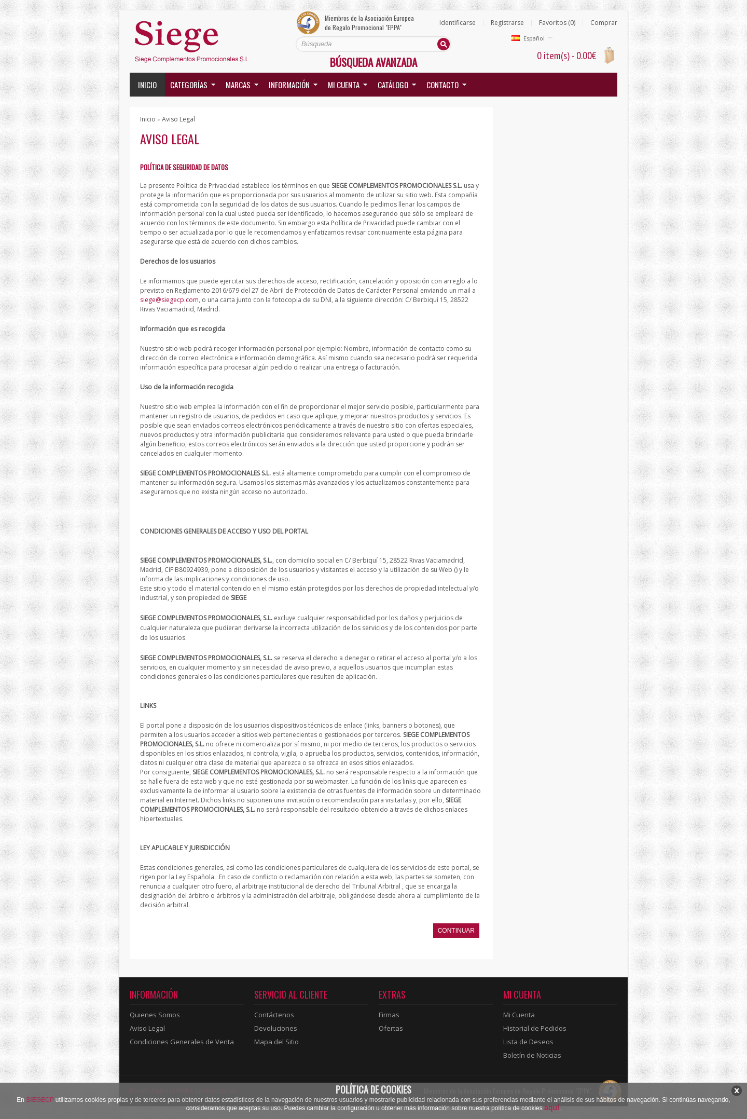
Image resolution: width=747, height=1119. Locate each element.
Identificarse (457, 23)
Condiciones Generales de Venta (182, 1041)
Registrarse (507, 23)
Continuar (456, 930)
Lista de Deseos (528, 1041)
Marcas (238, 84)
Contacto (442, 84)
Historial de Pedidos (534, 1028)
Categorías (189, 84)
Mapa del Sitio (276, 1041)
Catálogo (393, 84)
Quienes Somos (155, 1014)
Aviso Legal (178, 119)
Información (289, 84)
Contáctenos (274, 1014)
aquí (551, 1107)
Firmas (389, 1014)
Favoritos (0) (557, 23)
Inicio (147, 84)
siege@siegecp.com (169, 299)
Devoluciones (275, 1028)
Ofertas (391, 1028)
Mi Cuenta (519, 1014)
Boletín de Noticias (532, 1055)
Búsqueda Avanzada (373, 62)
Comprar (603, 23)
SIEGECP (39, 1099)
